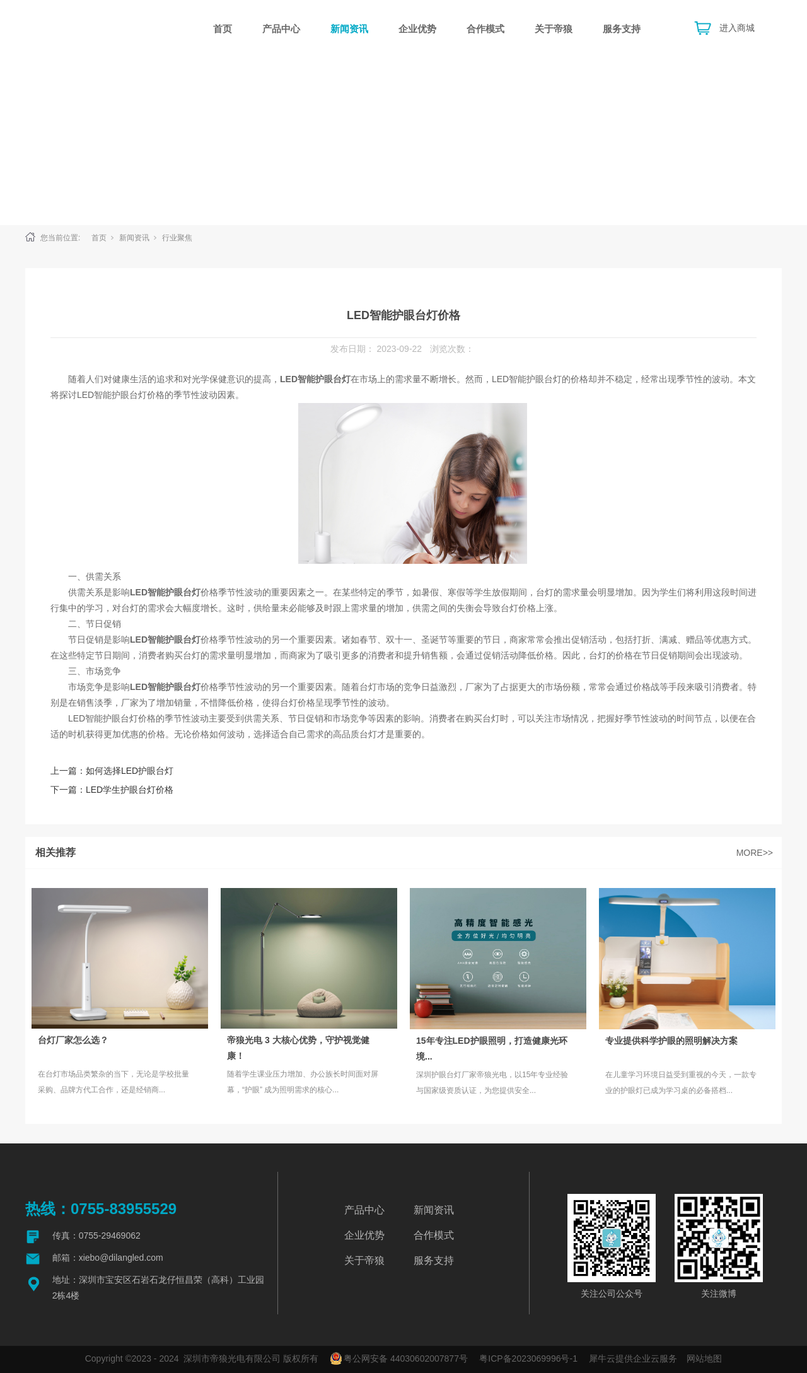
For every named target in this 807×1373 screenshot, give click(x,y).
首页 (222, 28)
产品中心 (281, 28)
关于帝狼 (553, 28)
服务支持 (622, 28)
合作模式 (485, 28)
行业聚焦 (177, 237)
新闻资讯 (349, 28)
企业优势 (417, 28)
